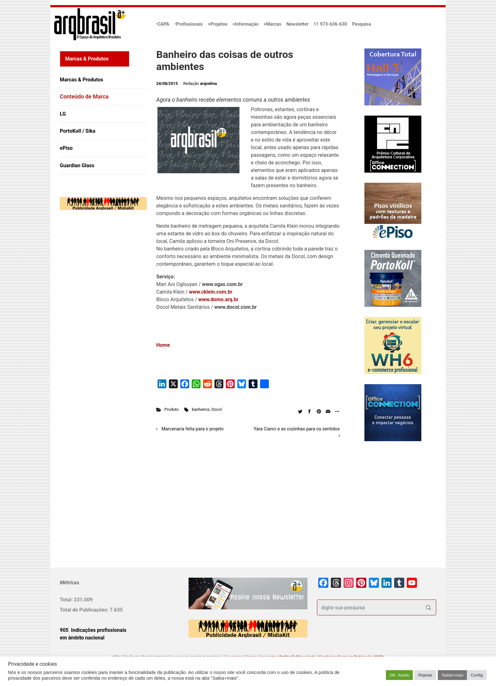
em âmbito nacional (82, 638)
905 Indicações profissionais (93, 630)
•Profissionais (188, 24)
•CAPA (162, 24)
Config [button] (477, 675)
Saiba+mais (452, 675)
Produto (171, 409)
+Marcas (272, 24)
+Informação (245, 24)
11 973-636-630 (330, 24)
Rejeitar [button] (425, 675)
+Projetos (217, 24)
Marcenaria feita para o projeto (193, 429)
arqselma (208, 83)
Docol (216, 409)
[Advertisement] (99, 279)
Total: (67, 600)
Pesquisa (361, 24)
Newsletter (297, 24)
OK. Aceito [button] (399, 675)
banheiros (200, 409)
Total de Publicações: (85, 610)
